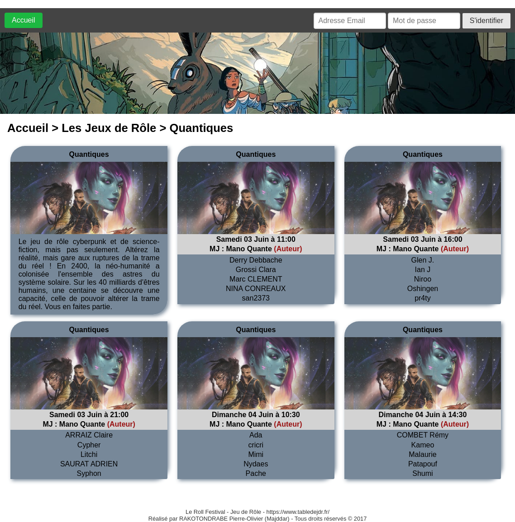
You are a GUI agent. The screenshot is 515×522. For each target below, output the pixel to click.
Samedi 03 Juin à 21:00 (89, 415)
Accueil (23, 20)
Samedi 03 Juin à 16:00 (422, 239)
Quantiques (89, 154)
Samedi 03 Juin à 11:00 (256, 239)
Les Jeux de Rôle (109, 128)
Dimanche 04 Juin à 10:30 (256, 415)
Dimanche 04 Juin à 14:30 (423, 415)
